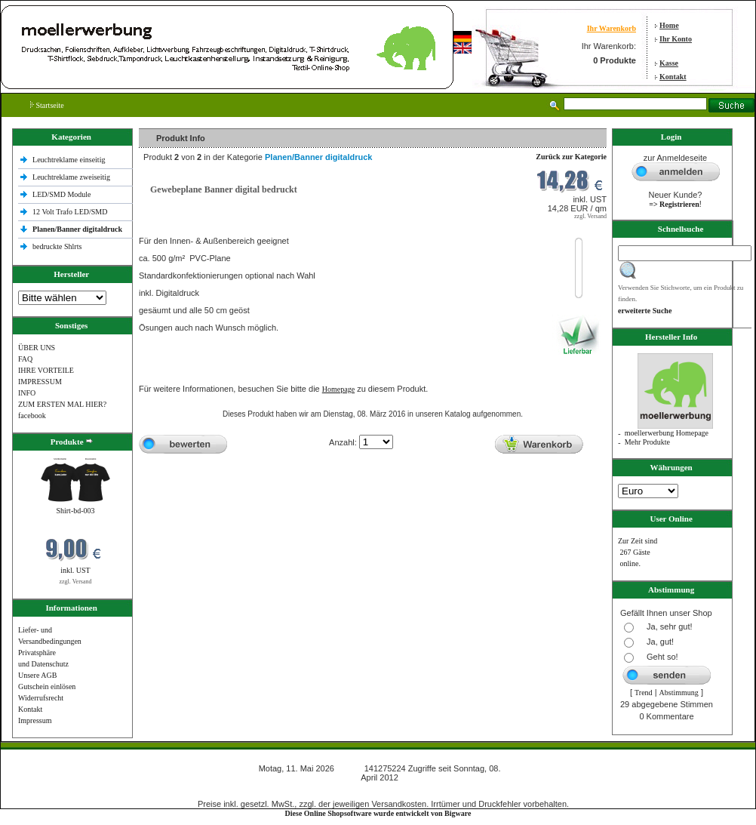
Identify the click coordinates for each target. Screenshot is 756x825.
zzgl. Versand (76, 581)
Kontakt (673, 76)
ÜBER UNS (36, 347)
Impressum (34, 720)
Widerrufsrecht (40, 698)
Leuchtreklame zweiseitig (72, 177)
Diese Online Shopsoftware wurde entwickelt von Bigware (378, 813)
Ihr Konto (675, 39)
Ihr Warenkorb (611, 28)
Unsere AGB (37, 675)
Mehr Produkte (647, 442)
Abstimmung (679, 692)
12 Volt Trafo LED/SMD (69, 212)
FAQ (25, 359)
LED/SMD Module (61, 194)
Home (669, 25)
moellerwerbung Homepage (666, 433)
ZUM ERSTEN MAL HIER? (62, 404)
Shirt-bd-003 (75, 510)
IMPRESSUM (40, 381)
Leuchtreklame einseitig (69, 159)
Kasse (668, 63)
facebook (32, 415)
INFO (26, 393)
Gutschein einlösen (46, 686)
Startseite (47, 105)
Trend (644, 692)
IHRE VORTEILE (46, 370)
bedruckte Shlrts (56, 246)
